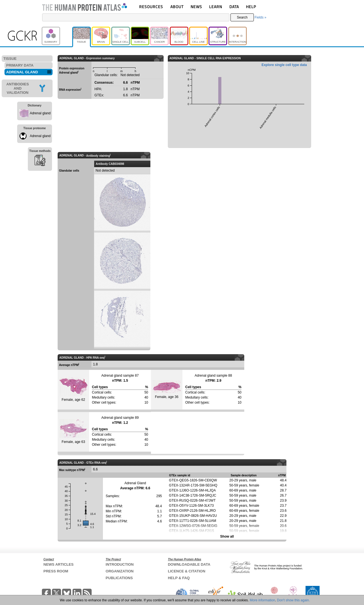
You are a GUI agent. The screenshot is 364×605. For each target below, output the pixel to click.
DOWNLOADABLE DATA (189, 564)
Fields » (260, 17)
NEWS (196, 7)
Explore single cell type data (284, 65)
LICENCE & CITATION (186, 571)
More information (262, 600)
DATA (234, 7)
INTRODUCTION (120, 564)
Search (242, 17)
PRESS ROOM (56, 571)
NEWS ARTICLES (59, 564)
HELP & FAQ (179, 578)
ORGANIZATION (120, 571)
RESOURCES (151, 7)
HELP (251, 7)
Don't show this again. (293, 600)
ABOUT (177, 7)
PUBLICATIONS (119, 578)
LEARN (215, 7)
